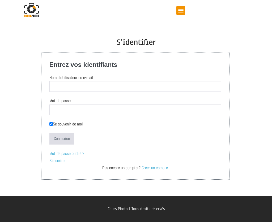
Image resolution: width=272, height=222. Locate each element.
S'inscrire (57, 160)
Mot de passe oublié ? (66, 153)
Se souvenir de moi (66, 124)
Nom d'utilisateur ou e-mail (71, 77)
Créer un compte (154, 168)
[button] (180, 10)
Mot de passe (60, 100)
